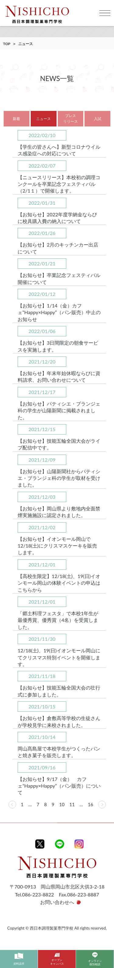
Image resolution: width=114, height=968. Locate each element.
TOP (6, 43)
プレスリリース (70, 118)
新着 (16, 118)
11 (71, 804)
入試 (97, 118)
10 (61, 804)
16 (90, 804)
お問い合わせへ (57, 902)
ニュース (43, 118)
